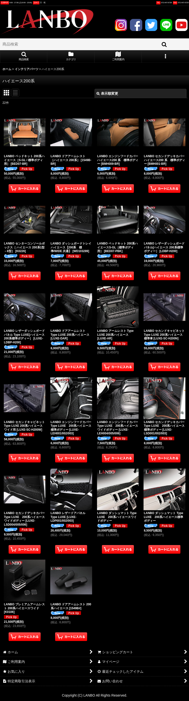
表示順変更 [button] (107, 93)
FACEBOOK (136, 25)
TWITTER (151, 25)
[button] (23, 56)
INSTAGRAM (121, 25)
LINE (166, 25)
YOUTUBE (181, 25)
